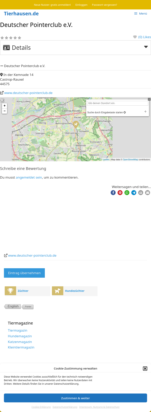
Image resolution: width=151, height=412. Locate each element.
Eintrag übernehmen (24, 273)
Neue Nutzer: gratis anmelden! (52, 4)
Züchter (23, 291)
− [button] (5, 111)
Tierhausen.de (21, 13)
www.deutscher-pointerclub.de (28, 92)
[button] (145, 369)
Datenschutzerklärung (65, 407)
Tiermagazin (17, 330)
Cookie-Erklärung (41, 407)
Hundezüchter (74, 291)
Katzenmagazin (20, 341)
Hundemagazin (20, 336)
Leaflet (106, 159)
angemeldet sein (29, 177)
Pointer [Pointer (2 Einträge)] (28, 307)
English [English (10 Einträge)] (13, 306)
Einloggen (81, 4)
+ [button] (5, 105)
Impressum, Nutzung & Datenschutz (99, 407)
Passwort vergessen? (104, 4)
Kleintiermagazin (21, 347)
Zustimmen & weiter (75, 398)
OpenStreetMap (130, 159)
